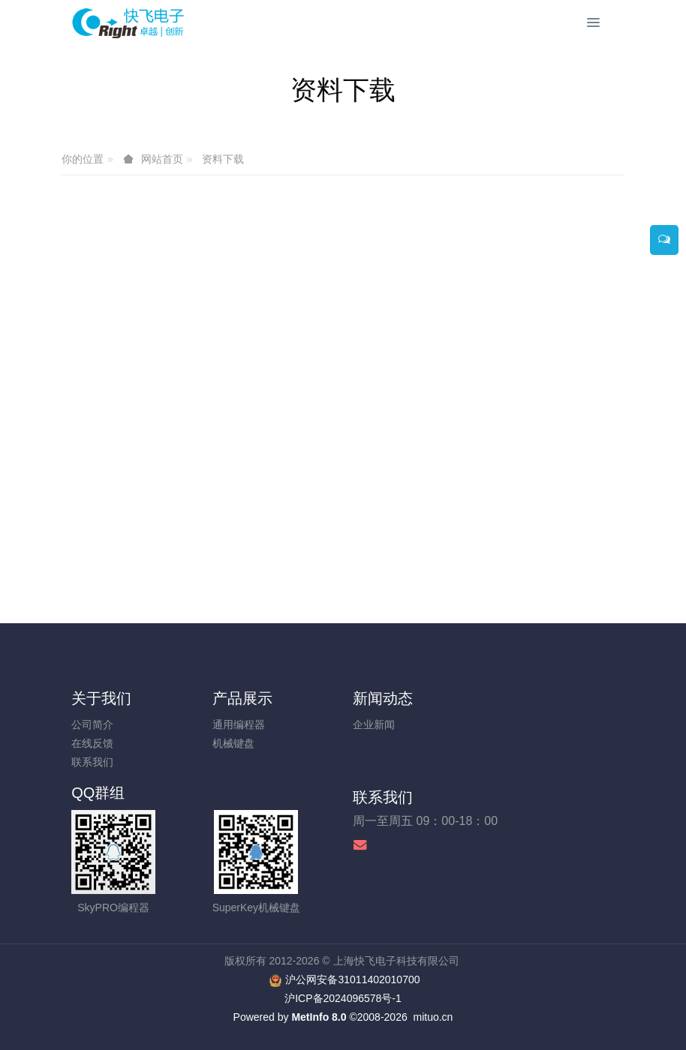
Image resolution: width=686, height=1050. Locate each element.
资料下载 (223, 159)
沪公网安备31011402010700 (352, 980)
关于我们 (101, 698)
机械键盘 (233, 743)
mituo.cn (433, 1017)
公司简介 (92, 724)
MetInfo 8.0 (318, 1017)
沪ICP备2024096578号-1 (343, 998)
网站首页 (162, 159)
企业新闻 (374, 724)
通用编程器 (238, 724)
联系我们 (92, 762)
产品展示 (242, 698)
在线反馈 (92, 743)
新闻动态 (383, 698)
